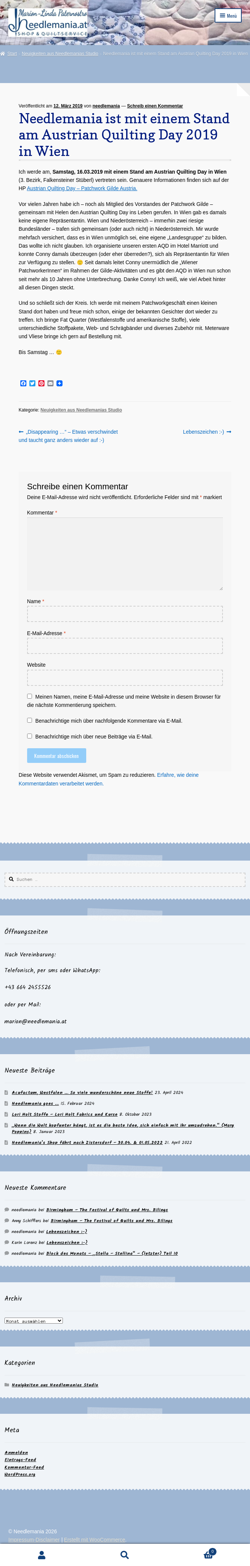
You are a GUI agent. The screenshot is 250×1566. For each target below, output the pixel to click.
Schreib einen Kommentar (155, 106)
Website (36, 665)
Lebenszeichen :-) (203, 432)
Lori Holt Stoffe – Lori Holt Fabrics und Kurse (64, 1114)
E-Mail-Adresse (46, 633)
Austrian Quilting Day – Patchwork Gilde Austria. (82, 188)
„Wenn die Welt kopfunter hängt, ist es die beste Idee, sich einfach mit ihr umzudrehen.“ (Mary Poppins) (123, 1128)
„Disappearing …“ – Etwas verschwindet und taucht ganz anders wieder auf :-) (68, 435)
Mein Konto (41, 1555)
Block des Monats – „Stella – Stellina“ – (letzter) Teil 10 (112, 1253)
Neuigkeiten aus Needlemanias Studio (60, 53)
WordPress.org (20, 1474)
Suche (124, 1555)
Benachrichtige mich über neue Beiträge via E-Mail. (94, 737)
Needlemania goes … (35, 1103)
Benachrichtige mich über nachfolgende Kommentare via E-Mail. (109, 721)
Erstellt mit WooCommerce (94, 1540)
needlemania (106, 106)
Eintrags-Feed (20, 1459)
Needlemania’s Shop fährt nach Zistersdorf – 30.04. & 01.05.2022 (87, 1142)
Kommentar (42, 513)
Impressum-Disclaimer (33, 1540)
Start (12, 53)
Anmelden (16, 1452)
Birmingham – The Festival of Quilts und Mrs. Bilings (107, 1209)
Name (35, 601)
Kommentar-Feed (24, 1467)
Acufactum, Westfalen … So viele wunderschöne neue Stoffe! (82, 1092)
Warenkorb (192, 1550)
